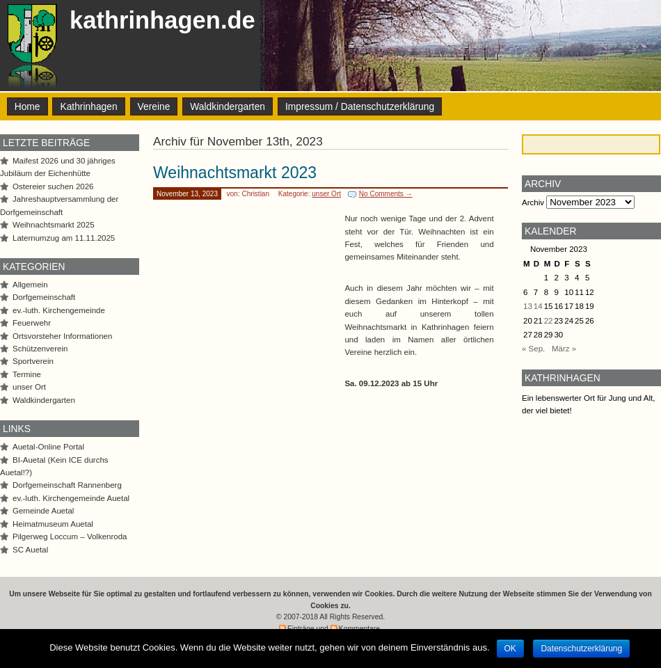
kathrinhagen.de (162, 20)
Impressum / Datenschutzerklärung (359, 106)
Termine (27, 374)
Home (27, 106)
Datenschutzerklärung (581, 648)
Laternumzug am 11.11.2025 (64, 238)
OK (510, 648)
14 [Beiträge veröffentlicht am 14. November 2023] (538, 306)
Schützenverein (40, 348)
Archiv (533, 202)
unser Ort (326, 194)
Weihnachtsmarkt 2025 (54, 225)
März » (564, 348)
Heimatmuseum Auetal (53, 524)
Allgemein (30, 284)
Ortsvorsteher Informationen (62, 336)
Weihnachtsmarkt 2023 (235, 173)
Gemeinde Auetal (43, 511)
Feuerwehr (32, 323)
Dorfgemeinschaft (44, 297)
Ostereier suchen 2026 (53, 186)
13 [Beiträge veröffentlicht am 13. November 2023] (527, 306)
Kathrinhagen (88, 106)
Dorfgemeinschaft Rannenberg (67, 485)
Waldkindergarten (227, 106)
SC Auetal (30, 550)
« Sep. (533, 348)
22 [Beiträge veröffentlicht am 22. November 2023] (548, 321)
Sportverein (33, 361)
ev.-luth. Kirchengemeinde (59, 310)
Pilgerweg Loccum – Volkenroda (70, 536)
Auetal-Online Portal (48, 447)
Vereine (154, 106)
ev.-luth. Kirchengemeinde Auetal (71, 498)
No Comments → (386, 194)
